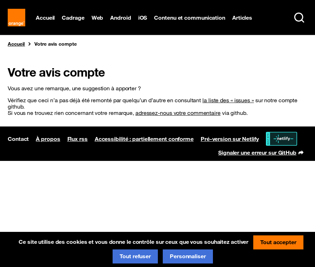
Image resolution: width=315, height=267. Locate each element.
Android (120, 17)
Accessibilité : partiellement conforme (144, 138)
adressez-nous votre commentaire (178, 112)
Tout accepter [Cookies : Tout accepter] (278, 242)
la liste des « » (228, 100)
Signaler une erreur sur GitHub (261, 153)
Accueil (45, 17)
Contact (18, 138)
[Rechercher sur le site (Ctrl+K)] (299, 17)
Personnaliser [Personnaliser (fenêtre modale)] (188, 256)
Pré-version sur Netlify (230, 138)
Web (97, 17)
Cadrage (73, 17)
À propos (48, 138)
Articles (242, 17)
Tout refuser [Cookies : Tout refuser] (135, 256)
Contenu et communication (189, 17)
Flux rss (77, 138)
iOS (142, 17)
